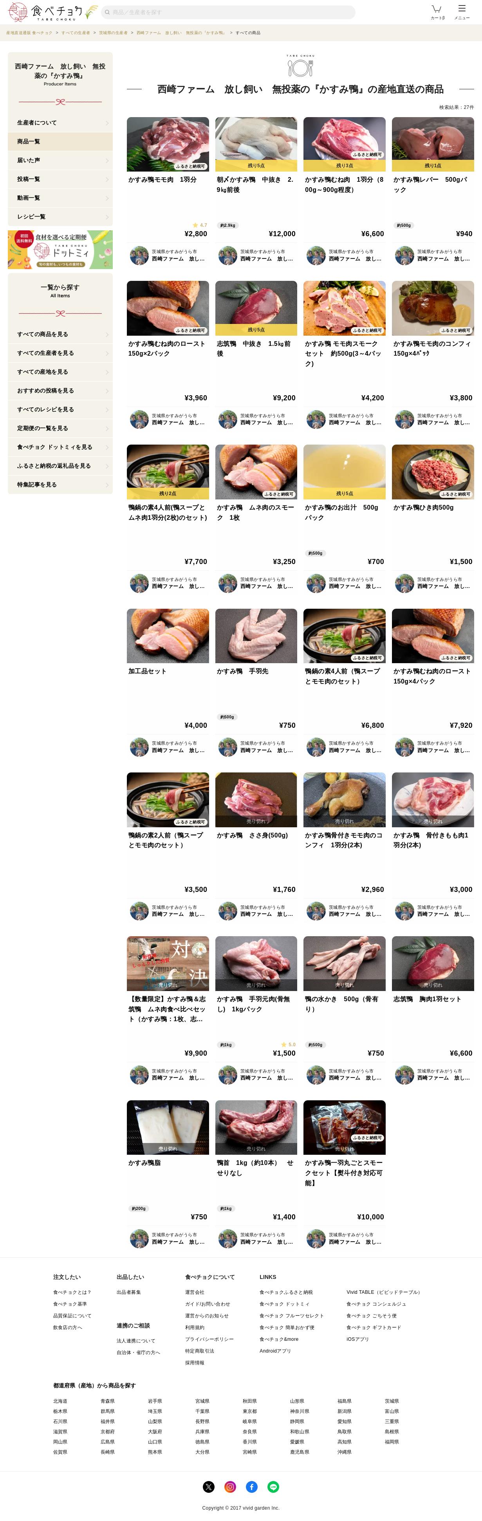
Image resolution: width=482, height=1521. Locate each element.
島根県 (392, 1431)
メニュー (462, 12)
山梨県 (155, 1421)
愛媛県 (297, 1442)
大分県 (202, 1452)
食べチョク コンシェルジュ (376, 1304)
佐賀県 (60, 1452)
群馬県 (108, 1411)
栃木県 (60, 1411)
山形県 (297, 1401)
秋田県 (250, 1401)
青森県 (108, 1401)
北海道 (60, 1401)
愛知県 (345, 1421)
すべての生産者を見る (45, 353)
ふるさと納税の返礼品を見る (54, 466)
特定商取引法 (199, 1351)
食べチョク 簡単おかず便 (287, 1327)
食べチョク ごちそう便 (372, 1315)
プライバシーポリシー (209, 1339)
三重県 (392, 1421)
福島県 (345, 1401)
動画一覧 (28, 198)
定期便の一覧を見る (43, 428)
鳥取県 (345, 1431)
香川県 (250, 1442)
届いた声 (28, 160)
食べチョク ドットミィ (285, 1304)
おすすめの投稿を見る (45, 390)
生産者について (37, 122)
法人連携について (136, 1341)
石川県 (60, 1421)
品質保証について (72, 1315)
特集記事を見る (37, 484)
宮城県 (202, 1401)
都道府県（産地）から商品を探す (94, 1385)
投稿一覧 (28, 179)
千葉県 (202, 1411)
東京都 (250, 1411)
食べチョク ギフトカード (374, 1327)
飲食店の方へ (67, 1327)
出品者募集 (129, 1292)
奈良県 (250, 1431)
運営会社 (195, 1292)
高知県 (345, 1442)
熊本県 (155, 1452)
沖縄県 (345, 1452)
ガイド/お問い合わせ (207, 1304)
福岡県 (392, 1442)
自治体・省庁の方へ (139, 1352)
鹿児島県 (300, 1452)
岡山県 (60, 1442)
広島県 (108, 1442)
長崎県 (108, 1452)
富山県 (392, 1411)
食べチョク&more (279, 1339)
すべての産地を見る (43, 372)
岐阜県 (250, 1421)
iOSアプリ (358, 1339)
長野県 (202, 1421)
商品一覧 (28, 141)
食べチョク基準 (70, 1304)
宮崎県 (250, 1452)
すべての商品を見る (43, 334)
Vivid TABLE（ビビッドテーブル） (384, 1292)
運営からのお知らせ (207, 1315)
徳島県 (202, 1442)
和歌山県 (300, 1431)
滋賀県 (60, 1431)
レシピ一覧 (31, 216)
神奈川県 (300, 1411)
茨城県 (392, 1401)
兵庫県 (202, 1431)
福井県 (108, 1421)
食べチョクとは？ (72, 1292)
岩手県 (155, 1401)
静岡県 (297, 1421)
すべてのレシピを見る (45, 409)
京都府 (108, 1431)
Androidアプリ (275, 1351)
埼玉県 (155, 1411)
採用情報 (195, 1362)
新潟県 (345, 1411)
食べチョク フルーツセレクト (292, 1315)
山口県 (155, 1442)
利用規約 (195, 1327)
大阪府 (155, 1431)
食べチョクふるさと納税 (286, 1292)
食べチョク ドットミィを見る (55, 447)
